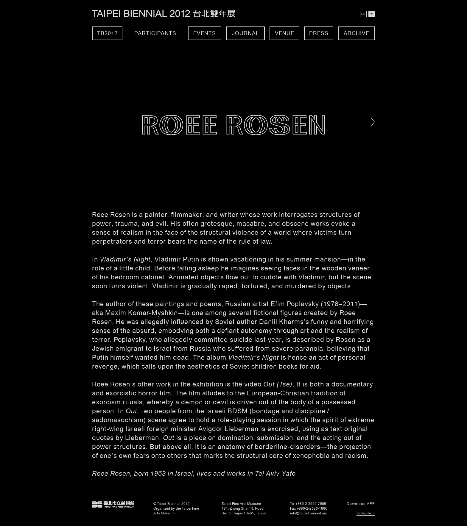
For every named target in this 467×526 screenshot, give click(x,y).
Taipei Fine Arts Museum (113, 504)
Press (319, 33)
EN (363, 13)
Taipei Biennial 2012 (170, 14)
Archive (356, 33)
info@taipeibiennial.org (308, 513)
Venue (284, 33)
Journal (245, 33)
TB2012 (107, 33)
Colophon (366, 513)
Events (204, 33)
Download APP (361, 504)
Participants (155, 33)
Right (373, 122)
